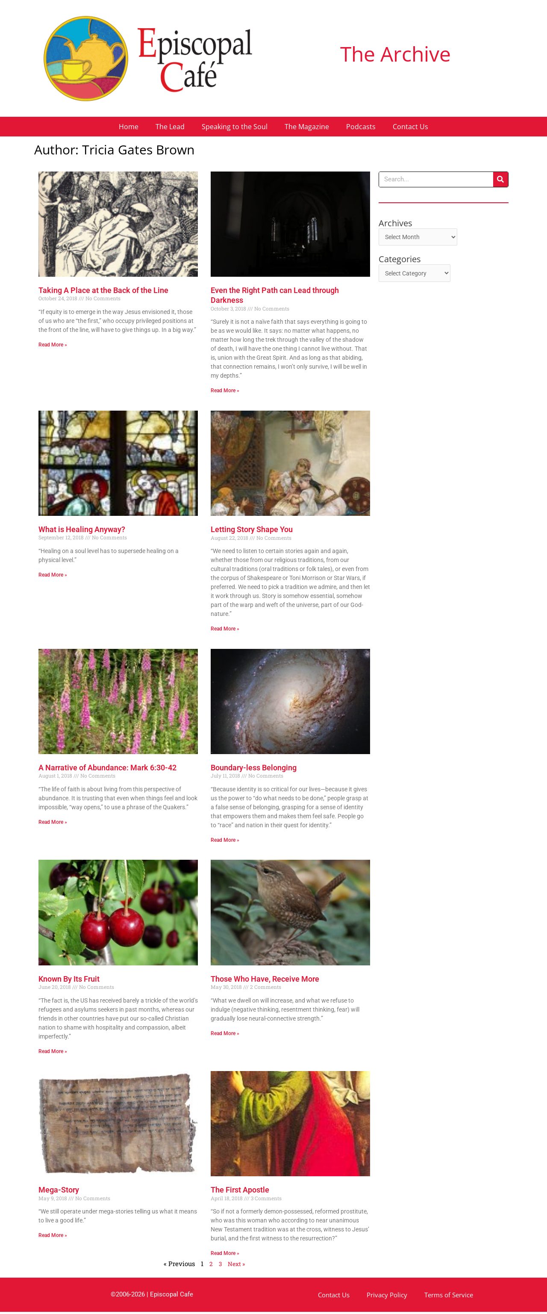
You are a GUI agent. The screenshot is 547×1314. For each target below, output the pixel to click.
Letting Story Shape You (252, 529)
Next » (236, 1266)
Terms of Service (448, 1297)
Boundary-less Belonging (254, 768)
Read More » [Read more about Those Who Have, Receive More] (225, 1035)
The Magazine (307, 126)
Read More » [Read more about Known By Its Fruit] (52, 1053)
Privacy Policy (387, 1297)
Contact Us (410, 126)
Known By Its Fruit (69, 980)
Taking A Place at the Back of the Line (103, 290)
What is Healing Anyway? (81, 529)
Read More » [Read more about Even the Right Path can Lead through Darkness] (225, 391)
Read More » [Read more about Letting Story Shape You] (225, 629)
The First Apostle (240, 1191)
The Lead (170, 126)
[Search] (500, 179)
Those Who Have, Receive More (265, 980)
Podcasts (361, 126)
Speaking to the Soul (235, 126)
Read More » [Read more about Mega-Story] (52, 1237)
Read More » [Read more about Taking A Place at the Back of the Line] (52, 345)
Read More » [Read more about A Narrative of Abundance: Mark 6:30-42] (52, 823)
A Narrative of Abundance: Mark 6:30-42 (107, 768)
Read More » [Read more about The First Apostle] (225, 1255)
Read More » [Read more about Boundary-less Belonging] (225, 841)
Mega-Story (58, 1191)
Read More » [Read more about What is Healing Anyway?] (52, 575)
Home (128, 126)
